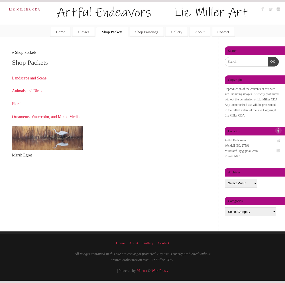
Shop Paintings (146, 32)
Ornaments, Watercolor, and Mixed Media (45, 116)
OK (271, 61)
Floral (17, 104)
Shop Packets (112, 32)
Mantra (142, 271)
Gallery (176, 32)
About (200, 32)
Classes (83, 32)
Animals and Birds (27, 91)
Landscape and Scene (29, 78)
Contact (223, 32)
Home (60, 32)
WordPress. (160, 271)
